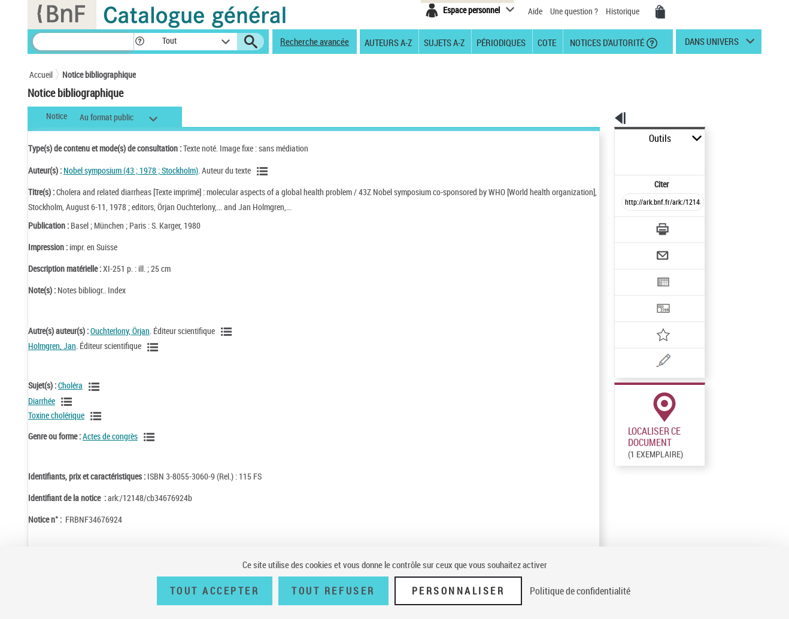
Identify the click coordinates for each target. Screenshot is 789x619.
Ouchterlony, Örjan (120, 330)
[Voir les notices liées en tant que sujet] (96, 387)
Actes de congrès (110, 436)
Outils (601, 138)
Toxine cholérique (56, 415)
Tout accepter (215, 590)
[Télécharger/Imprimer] (631, 203)
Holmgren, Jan (52, 345)
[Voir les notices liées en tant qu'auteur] (264, 171)
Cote (547, 42)
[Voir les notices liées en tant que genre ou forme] (151, 437)
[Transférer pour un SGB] (634, 273)
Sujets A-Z (444, 42)
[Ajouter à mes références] (636, 296)
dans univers (712, 44)
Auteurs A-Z (388, 42)
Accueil (41, 74)
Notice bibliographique (99, 74)
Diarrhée (41, 400)
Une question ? (574, 11)
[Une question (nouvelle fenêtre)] (652, 319)
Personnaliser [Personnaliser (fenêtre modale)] (458, 590)
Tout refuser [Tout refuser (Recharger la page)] (333, 590)
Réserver (624, 448)
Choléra (70, 385)
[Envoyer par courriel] (629, 226)
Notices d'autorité (606, 42)
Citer (610, 157)
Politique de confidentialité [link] (580, 590)
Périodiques (501, 42)
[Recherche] (83, 41)
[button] (139, 41)
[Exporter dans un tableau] (637, 249)
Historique (623, 11)
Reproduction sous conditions (707, 448)
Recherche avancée (314, 41)
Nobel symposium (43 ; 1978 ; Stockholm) (130, 170)
